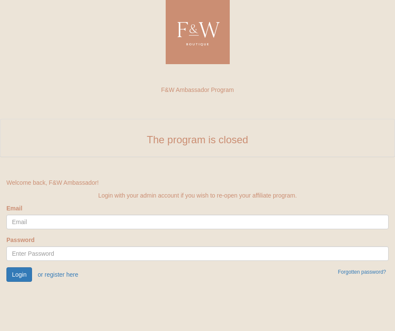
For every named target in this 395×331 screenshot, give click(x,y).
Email (14, 208)
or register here (58, 274)
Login (19, 274)
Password (20, 239)
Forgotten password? (362, 272)
